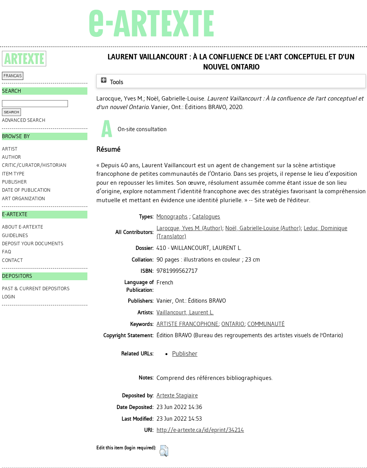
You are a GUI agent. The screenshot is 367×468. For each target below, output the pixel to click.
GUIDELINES (15, 235)
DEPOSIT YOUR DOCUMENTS (32, 243)
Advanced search (23, 120)
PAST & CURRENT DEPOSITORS (36, 288)
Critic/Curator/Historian (34, 165)
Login (8, 297)
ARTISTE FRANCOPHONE (187, 324)
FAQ (6, 252)
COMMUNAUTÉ (266, 324)
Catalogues (206, 216)
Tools (111, 82)
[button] (163, 451)
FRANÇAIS (12, 75)
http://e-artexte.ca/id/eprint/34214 (200, 429)
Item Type (13, 174)
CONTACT (12, 260)
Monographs (172, 216)
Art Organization (23, 198)
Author (11, 157)
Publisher (14, 182)
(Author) (189, 228)
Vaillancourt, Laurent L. (185, 312)
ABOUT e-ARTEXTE (22, 227)
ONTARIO (232, 324)
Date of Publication (26, 190)
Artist (9, 149)
